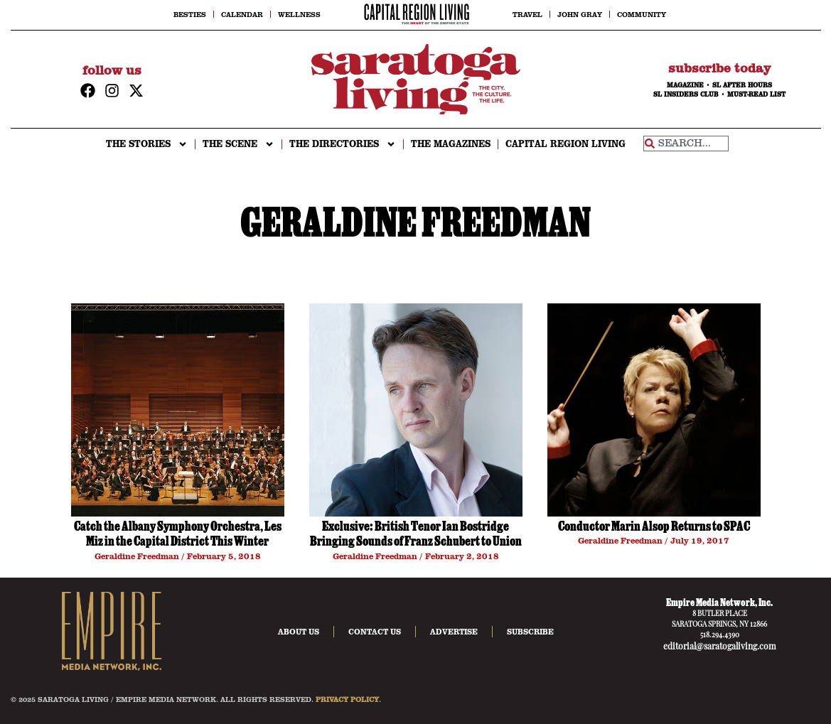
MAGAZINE (685, 85)
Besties (189, 14)
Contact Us (374, 632)
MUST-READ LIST (756, 94)
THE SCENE (238, 144)
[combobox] (686, 143)
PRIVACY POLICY (347, 699)
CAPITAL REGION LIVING (565, 144)
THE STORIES (147, 144)
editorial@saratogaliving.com (719, 647)
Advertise (454, 632)
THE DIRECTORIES (342, 144)
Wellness (299, 14)
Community (641, 14)
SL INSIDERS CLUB (686, 94)
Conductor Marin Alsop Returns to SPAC (654, 527)
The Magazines (450, 144)
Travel (527, 14)
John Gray (579, 14)
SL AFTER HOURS (742, 85)
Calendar (242, 14)
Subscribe (530, 632)
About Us (298, 632)
